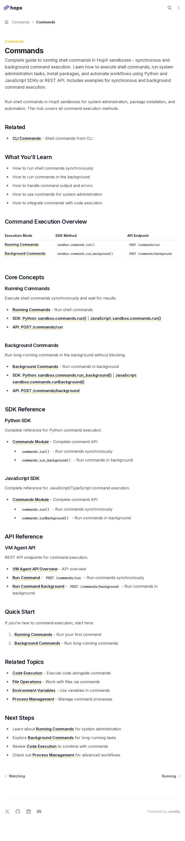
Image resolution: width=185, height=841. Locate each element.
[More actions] (178, 7)
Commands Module (31, 441)
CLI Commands (27, 138)
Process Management (33, 699)
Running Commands (22, 244)
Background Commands (25, 253)
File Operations (27, 681)
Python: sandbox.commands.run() (54, 318)
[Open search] (169, 8)
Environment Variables (34, 690)
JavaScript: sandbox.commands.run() (125, 318)
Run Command (26, 577)
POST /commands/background (50, 390)
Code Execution (27, 673)
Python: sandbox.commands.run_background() (67, 375)
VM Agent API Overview (35, 569)
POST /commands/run (42, 327)
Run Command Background (38, 586)
